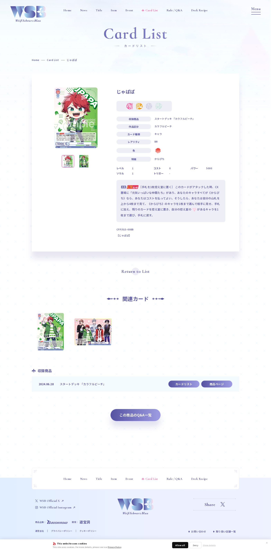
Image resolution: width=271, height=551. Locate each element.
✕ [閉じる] (267, 542)
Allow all (180, 545)
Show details (209, 545)
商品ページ (217, 384)
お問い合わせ (198, 531)
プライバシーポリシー (61, 530)
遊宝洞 (85, 522)
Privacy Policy (114, 547)
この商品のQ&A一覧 (135, 414)
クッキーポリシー (88, 530)
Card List (53, 60)
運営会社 (39, 530)
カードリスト (183, 384)
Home (35, 60)
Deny (195, 545)
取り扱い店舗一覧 (226, 531)
